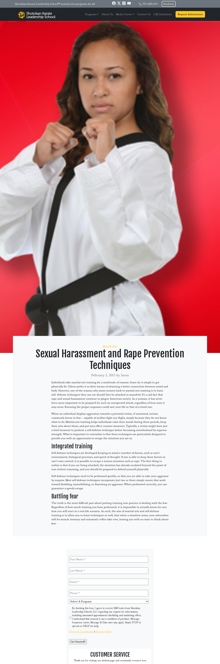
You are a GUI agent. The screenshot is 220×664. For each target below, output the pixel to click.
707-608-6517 (150, 3)
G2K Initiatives (162, 14)
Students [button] (168, 3)
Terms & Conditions (81, 631)
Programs (91, 14)
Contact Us (144, 14)
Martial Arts (110, 346)
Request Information (190, 14)
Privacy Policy (104, 631)
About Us (107, 14)
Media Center (124, 14)
